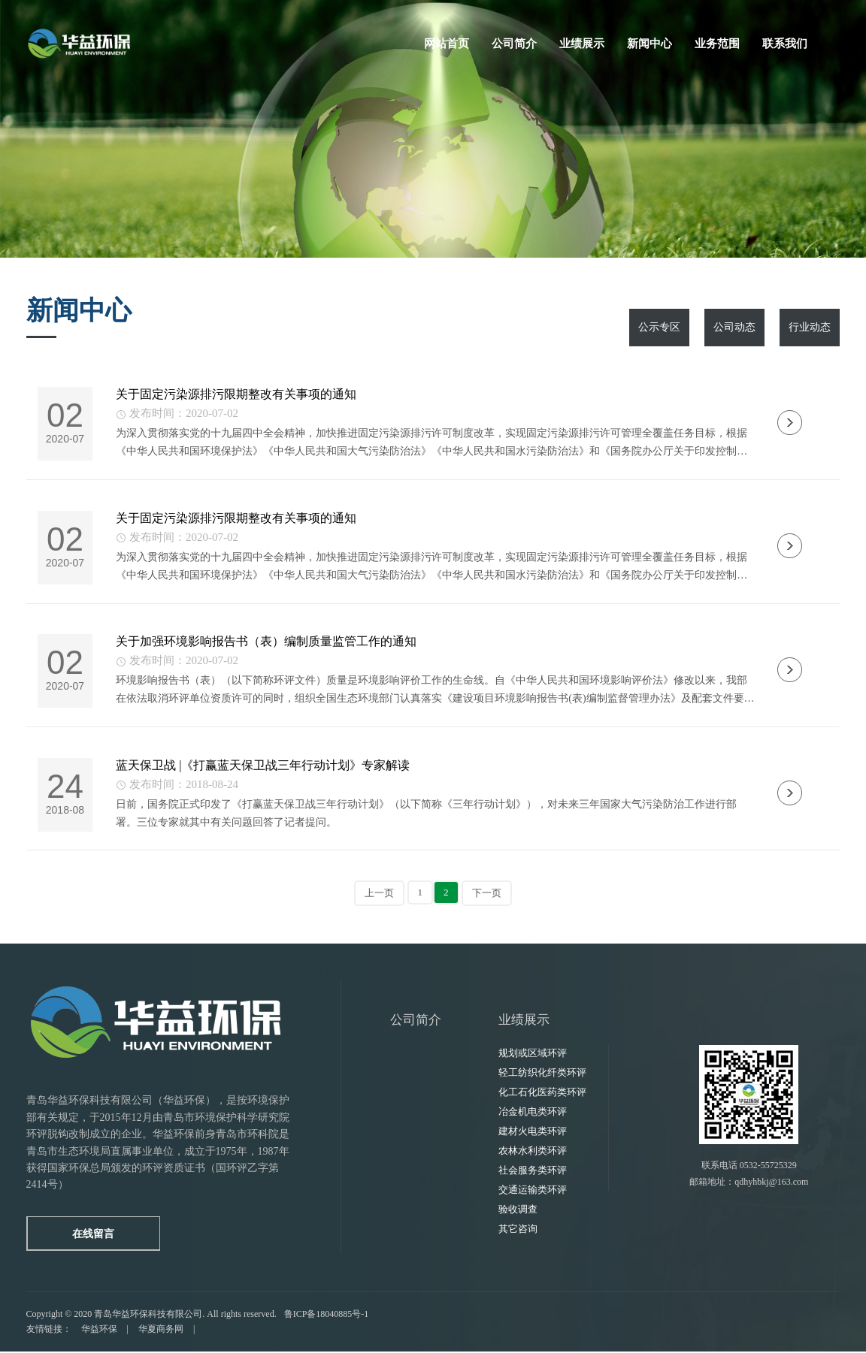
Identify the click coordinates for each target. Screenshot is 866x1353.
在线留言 (94, 1235)
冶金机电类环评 (532, 1113)
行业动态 (810, 327)
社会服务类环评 (532, 1172)
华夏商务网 (160, 1330)
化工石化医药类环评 (542, 1094)
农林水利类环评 (532, 1152)
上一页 (379, 895)
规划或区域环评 (532, 1055)
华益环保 (99, 1330)
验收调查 (517, 1211)
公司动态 (734, 327)
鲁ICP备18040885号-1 (326, 1316)
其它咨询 (517, 1231)
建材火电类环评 (532, 1133)
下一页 (486, 895)
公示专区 (659, 327)
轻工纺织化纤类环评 (542, 1074)
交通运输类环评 (532, 1191)
